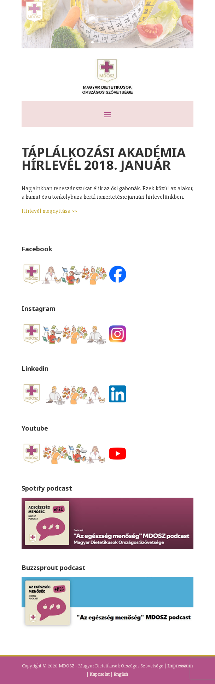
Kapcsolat (99, 674)
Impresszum (180, 666)
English (121, 674)
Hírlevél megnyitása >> (49, 211)
